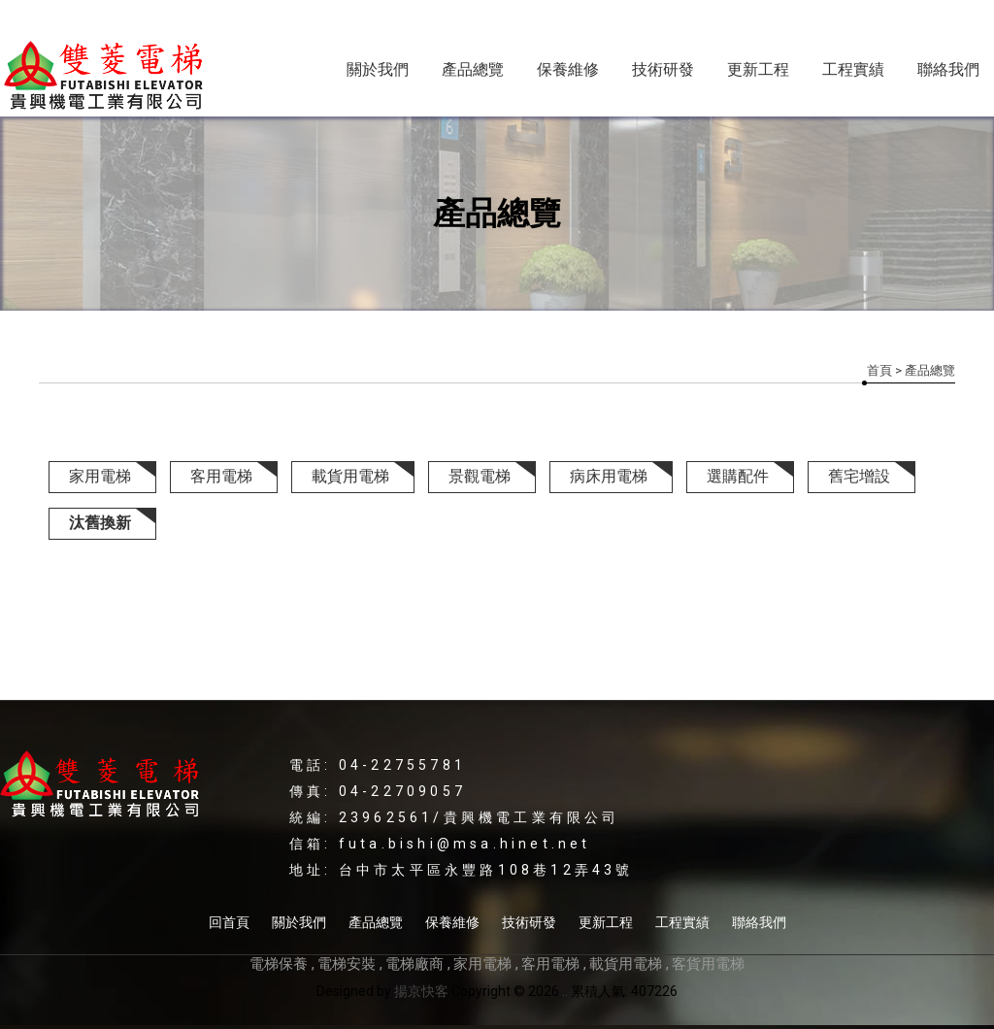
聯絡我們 (948, 69)
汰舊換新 (100, 523)
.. (565, 991)
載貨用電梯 (350, 476)
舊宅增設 (859, 476)
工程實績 (853, 69)
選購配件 (738, 476)
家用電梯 (100, 476)
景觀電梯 (479, 476)
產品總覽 (473, 69)
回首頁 (229, 922)
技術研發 (663, 69)
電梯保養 (278, 964)
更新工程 (758, 69)
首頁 (879, 370)
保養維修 (568, 69)
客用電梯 (221, 476)
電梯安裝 (346, 964)
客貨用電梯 (708, 964)
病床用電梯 (608, 476)
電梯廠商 (414, 964)
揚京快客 (421, 991)
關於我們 (378, 69)
